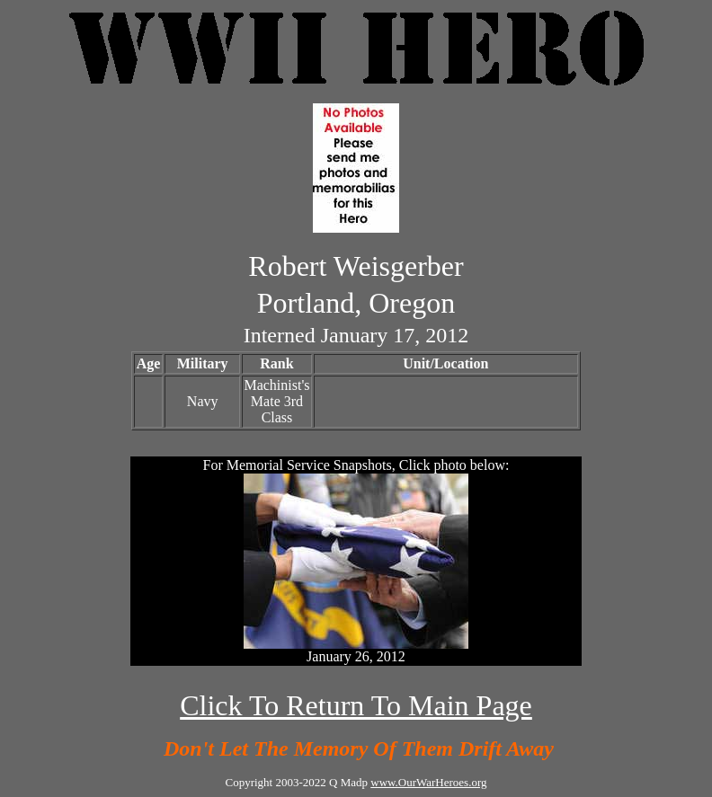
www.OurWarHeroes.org (428, 782)
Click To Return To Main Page (356, 705)
